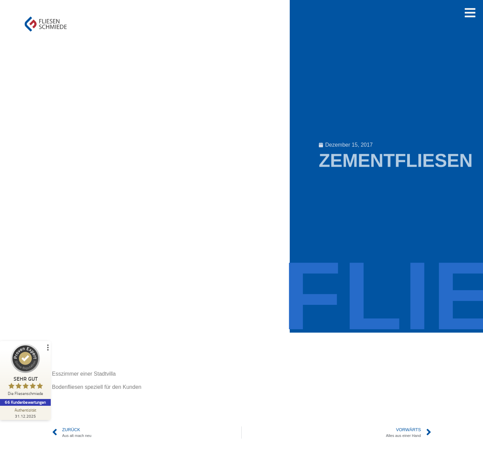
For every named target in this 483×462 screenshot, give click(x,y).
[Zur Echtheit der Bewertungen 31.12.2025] (25, 413)
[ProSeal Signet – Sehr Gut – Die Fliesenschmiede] (25, 371)
